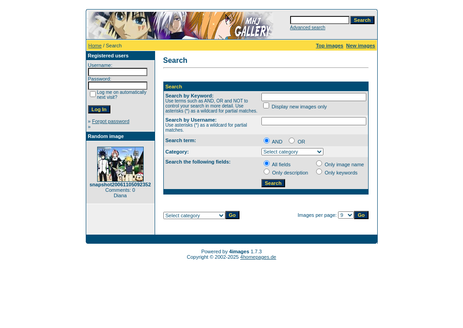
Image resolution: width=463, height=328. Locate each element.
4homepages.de (258, 257)
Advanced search (307, 27)
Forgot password (111, 121)
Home (95, 45)
